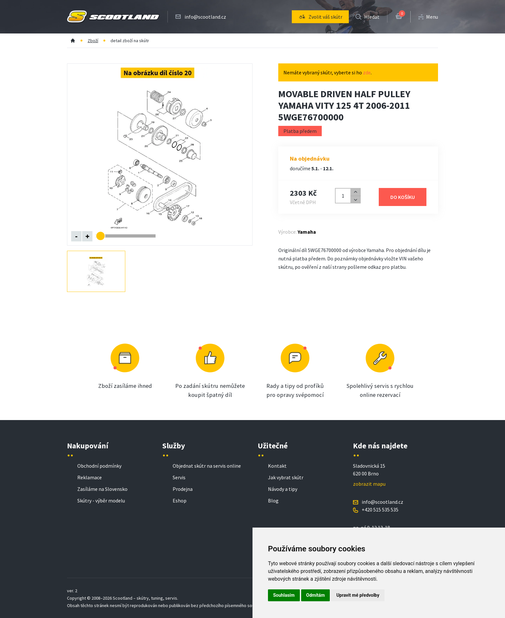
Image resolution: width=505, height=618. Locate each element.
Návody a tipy (282, 489)
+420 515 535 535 (380, 509)
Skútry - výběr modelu (101, 500)
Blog (273, 500)
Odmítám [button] (315, 595)
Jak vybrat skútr (285, 477)
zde (367, 72)
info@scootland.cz (205, 17)
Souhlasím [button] (284, 595)
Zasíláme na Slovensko (102, 489)
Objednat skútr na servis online (207, 466)
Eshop (179, 500)
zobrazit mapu (369, 484)
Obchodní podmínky (99, 466)
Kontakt (277, 466)
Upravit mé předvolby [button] (357, 595)
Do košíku (402, 197)
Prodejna (183, 489)
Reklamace (89, 477)
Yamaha (307, 232)
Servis (179, 477)
